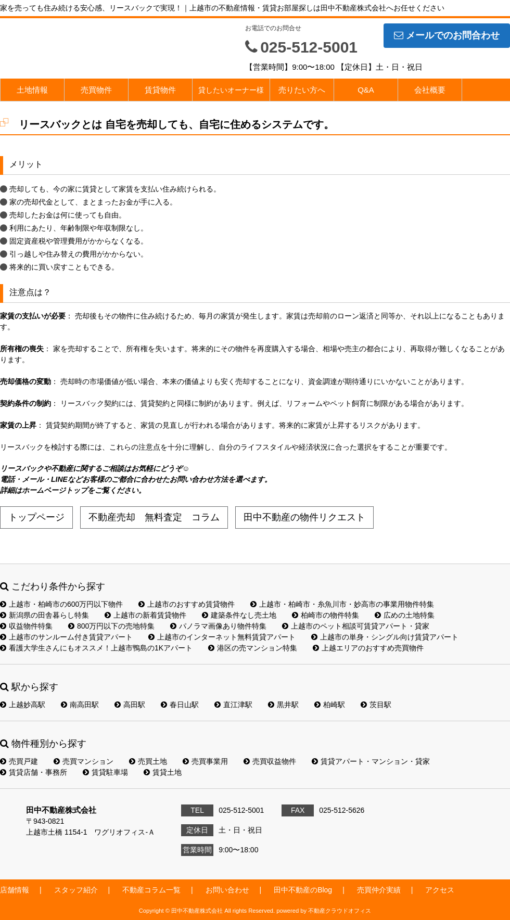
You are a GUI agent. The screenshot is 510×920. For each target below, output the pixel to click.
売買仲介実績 (379, 890)
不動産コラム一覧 (151, 890)
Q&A (366, 89)
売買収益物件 (270, 761)
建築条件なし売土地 (239, 615)
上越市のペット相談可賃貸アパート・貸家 (355, 626)
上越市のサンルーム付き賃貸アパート (66, 637)
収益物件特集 (26, 626)
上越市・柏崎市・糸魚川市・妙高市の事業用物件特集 (342, 604)
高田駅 (129, 704)
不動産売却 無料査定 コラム (154, 517)
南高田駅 (80, 704)
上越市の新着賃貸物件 (145, 615)
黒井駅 (283, 704)
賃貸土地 (163, 772)
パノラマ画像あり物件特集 (218, 626)
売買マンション (83, 761)
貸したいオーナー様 (231, 90)
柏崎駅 (329, 704)
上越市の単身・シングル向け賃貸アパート (384, 637)
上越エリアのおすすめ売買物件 (368, 648)
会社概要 (429, 89)
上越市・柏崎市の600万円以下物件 (61, 604)
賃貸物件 (160, 89)
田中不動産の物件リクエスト (304, 517)
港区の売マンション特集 (252, 648)
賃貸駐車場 (105, 772)
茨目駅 (376, 704)
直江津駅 (233, 704)
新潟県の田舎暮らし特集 (44, 615)
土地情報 (32, 89)
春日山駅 (180, 704)
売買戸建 (19, 761)
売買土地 (148, 761)
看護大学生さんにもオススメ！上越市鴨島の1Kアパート (96, 648)
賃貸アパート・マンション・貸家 (371, 761)
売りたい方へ (301, 89)
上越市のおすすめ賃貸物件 (186, 604)
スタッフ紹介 (76, 890)
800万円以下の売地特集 (111, 626)
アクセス (439, 890)
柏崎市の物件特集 (325, 615)
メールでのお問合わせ (447, 35)
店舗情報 (14, 890)
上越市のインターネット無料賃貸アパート (222, 637)
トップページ (36, 517)
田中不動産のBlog (303, 890)
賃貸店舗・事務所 (33, 772)
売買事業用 (205, 761)
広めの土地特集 (405, 615)
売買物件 (96, 89)
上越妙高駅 (22, 704)
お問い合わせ (227, 890)
